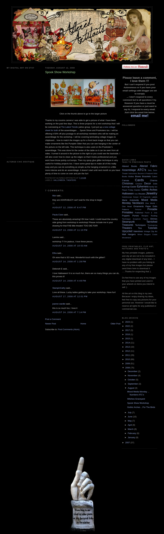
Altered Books (129, 166)
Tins (140, 228)
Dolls (155, 184)
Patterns (125, 209)
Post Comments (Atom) (69, 329)
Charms (153, 180)
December (133, 371)
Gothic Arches (149, 189)
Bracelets (146, 176)
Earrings (126, 186)
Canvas (125, 180)
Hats (136, 194)
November (133, 375)
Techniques (140, 225)
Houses (141, 194)
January (132, 437)
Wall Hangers (129, 234)
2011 (128, 355)
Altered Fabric (148, 166)
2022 (128, 326)
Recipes (145, 216)
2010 (128, 359)
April (130, 425)
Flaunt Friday (127, 190)
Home (83, 323)
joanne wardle (58, 304)
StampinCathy (59, 288)
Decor (147, 183)
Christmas (127, 183)
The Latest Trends (69, 127)
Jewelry (151, 193)
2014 (128, 342)
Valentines (138, 231)
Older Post (115, 323)
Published (139, 213)
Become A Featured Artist (147, 173)
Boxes (138, 176)
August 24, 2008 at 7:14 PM (69, 312)
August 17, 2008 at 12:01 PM (69, 296)
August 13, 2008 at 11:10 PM (69, 230)
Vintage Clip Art (150, 231)
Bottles (131, 176)
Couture (138, 184)
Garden (137, 190)
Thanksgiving (152, 225)
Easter (133, 186)
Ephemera (142, 186)
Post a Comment (53, 319)
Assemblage (129, 170)
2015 (128, 338)
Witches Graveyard (136, 399)
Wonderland (126, 238)
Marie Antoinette (130, 200)
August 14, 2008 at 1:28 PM (69, 261)
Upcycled (127, 231)
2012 (128, 351)
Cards (139, 180)
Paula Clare (57, 214)
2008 (128, 367)
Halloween (59, 180)
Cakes (154, 176)
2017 (128, 330)
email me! (140, 115)
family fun (153, 187)
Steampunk (128, 221)
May (130, 421)
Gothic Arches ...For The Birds (141, 407)
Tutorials (152, 228)
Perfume (138, 209)
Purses (135, 215)
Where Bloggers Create (147, 234)
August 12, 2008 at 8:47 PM (69, 207)
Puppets (126, 215)
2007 (128, 442)
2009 (128, 363)
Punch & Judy (151, 213)
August (131, 388)
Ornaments (138, 206)
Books (124, 176)
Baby (150, 170)
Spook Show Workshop (138, 403)
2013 (128, 347)
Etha (54, 253)
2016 (128, 334)
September (133, 384)
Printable (152, 209)
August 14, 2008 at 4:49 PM (69, 281)
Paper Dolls (151, 206)
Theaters (71, 180)
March (131, 429)
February (132, 433)
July (130, 412)
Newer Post (50, 323)
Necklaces (138, 203)
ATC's (141, 170)
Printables (127, 212)
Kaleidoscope (127, 197)
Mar (54, 195)
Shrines (153, 219)
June (130, 416)
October (132, 379)
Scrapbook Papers (140, 219)
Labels (154, 197)
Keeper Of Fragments (142, 197)
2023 (128, 322)
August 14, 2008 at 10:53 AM (69, 246)
